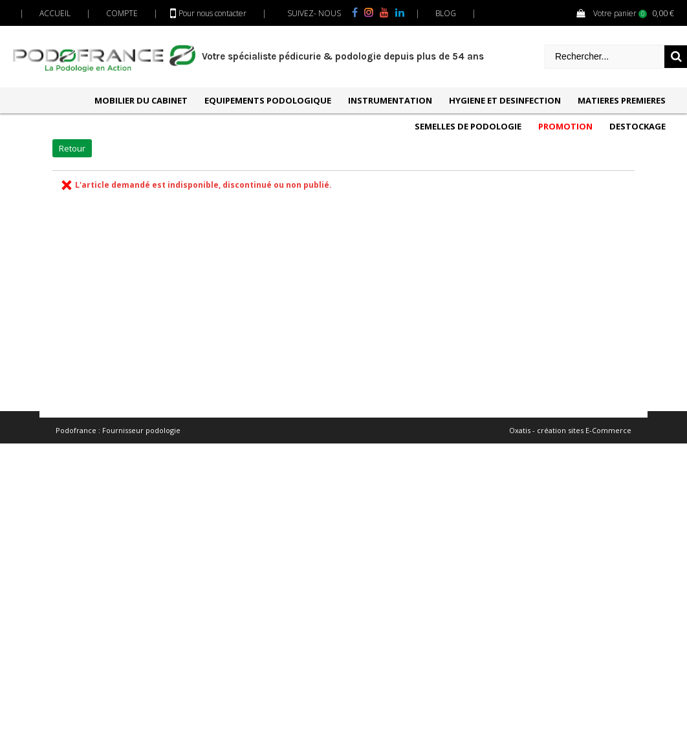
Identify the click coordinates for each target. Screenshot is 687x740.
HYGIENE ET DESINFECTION (505, 100)
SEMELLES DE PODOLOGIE (468, 126)
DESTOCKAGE (637, 126)
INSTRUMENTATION (390, 100)
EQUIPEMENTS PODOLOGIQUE (267, 100)
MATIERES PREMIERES (622, 100)
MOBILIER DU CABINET (141, 100)
